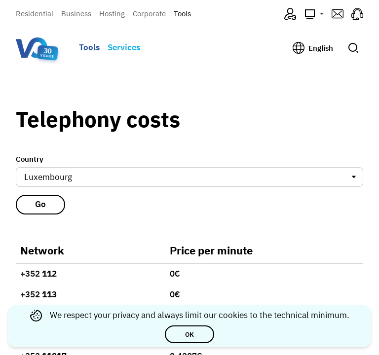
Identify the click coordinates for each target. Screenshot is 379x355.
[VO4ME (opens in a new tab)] (290, 14)
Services (124, 47)
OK (189, 334)
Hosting (112, 13)
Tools (182, 13)
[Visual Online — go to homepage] (31, 47)
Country (29, 159)
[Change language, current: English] (313, 48)
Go (40, 202)
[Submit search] (353, 48)
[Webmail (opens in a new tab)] (337, 14)
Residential (34, 13)
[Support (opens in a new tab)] (357, 14)
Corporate (149, 13)
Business (76, 13)
